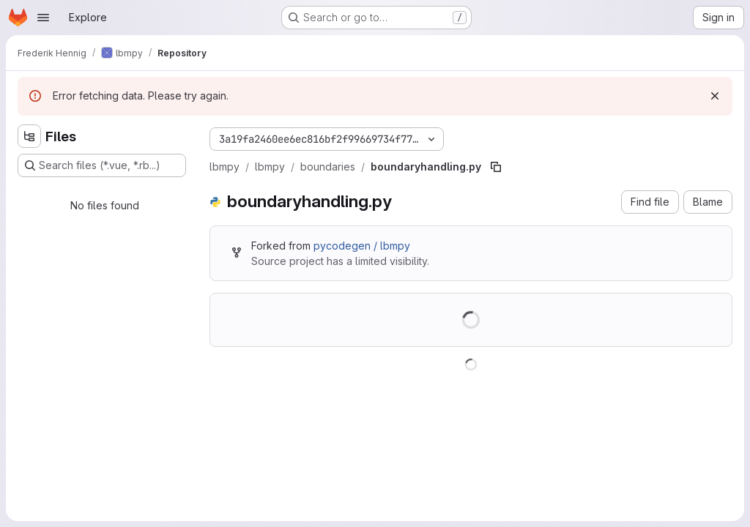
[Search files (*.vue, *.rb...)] (102, 165)
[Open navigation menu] (43, 17)
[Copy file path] (496, 167)
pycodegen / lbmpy (361, 245)
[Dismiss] (715, 96)
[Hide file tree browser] (29, 136)
